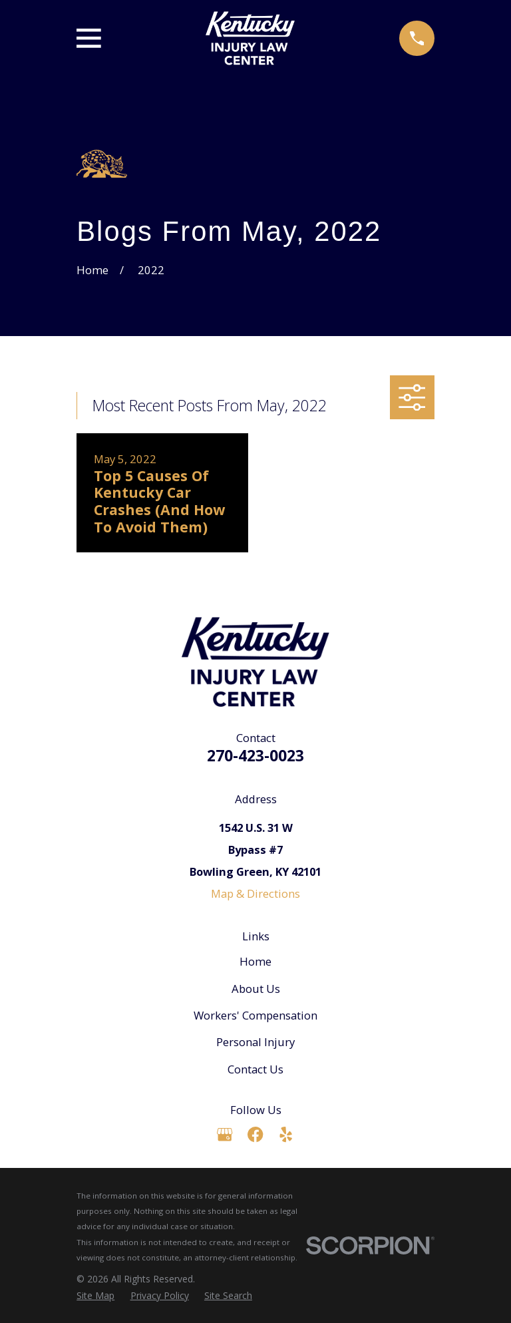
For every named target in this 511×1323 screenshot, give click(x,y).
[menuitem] (95, 1295)
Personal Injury (255, 1041)
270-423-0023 (255, 755)
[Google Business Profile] (224, 1134)
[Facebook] (255, 1134)
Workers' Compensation (255, 1015)
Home (255, 961)
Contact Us (255, 1069)
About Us (256, 988)
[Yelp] (285, 1134)
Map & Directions (255, 893)
